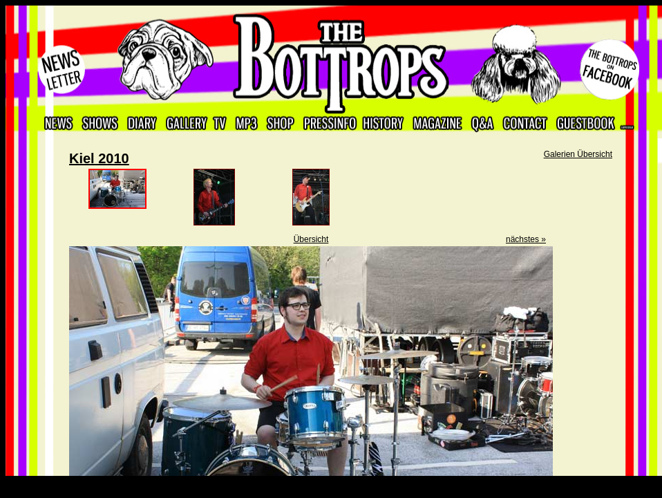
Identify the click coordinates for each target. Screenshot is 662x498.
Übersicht (311, 239)
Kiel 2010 (99, 158)
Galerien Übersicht (578, 154)
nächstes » (526, 239)
